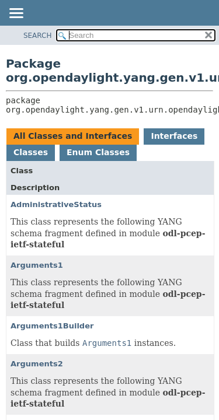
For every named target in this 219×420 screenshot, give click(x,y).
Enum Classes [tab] (98, 152)
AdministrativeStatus (56, 204)
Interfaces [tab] (174, 136)
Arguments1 (37, 265)
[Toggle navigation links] (16, 14)
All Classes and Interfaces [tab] (72, 136)
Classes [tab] (30, 152)
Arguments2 (37, 363)
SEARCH (37, 36)
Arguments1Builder (52, 325)
